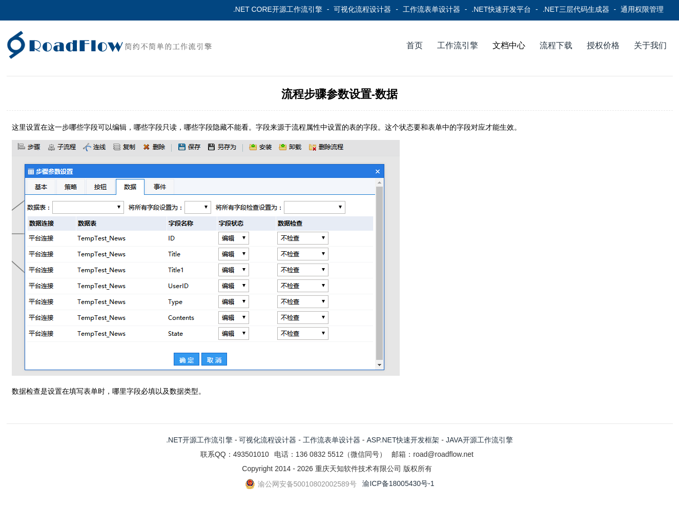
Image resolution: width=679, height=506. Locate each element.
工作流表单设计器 (431, 9)
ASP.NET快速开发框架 (402, 440)
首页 (414, 45)
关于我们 (650, 45)
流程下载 (556, 45)
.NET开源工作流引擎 (199, 440)
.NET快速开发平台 (501, 9)
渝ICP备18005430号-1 (398, 483)
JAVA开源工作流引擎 (479, 440)
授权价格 (603, 45)
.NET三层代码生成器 (576, 9)
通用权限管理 (642, 9)
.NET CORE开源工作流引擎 (277, 9)
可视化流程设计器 (362, 9)
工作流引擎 (457, 45)
